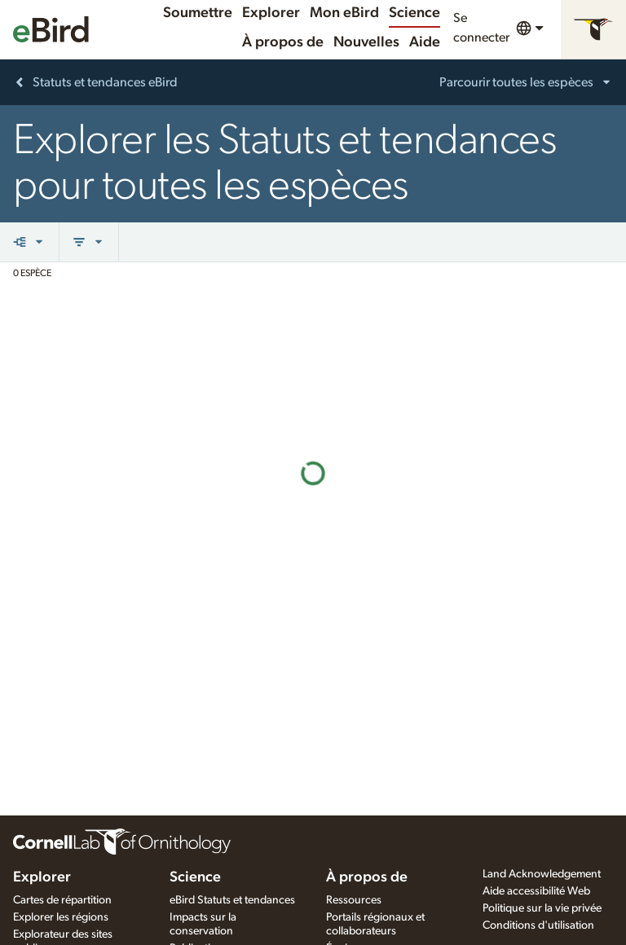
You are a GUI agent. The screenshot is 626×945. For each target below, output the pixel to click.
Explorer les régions (60, 917)
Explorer (271, 13)
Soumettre (197, 13)
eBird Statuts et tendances (232, 900)
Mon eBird (344, 13)
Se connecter (481, 27)
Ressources (353, 900)
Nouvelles (366, 42)
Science (414, 13)
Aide (424, 42)
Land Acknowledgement (542, 874)
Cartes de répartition (62, 900)
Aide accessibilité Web (536, 891)
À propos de (283, 42)
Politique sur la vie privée (542, 908)
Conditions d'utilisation (538, 925)
